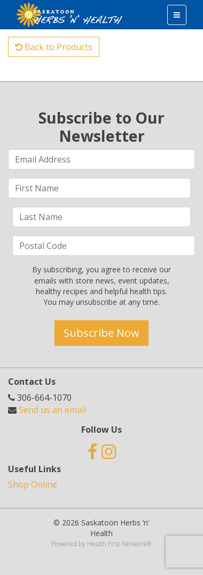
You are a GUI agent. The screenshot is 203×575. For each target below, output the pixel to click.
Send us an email (52, 410)
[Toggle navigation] (176, 15)
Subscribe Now (101, 333)
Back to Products (53, 47)
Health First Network (116, 543)
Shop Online (32, 484)
